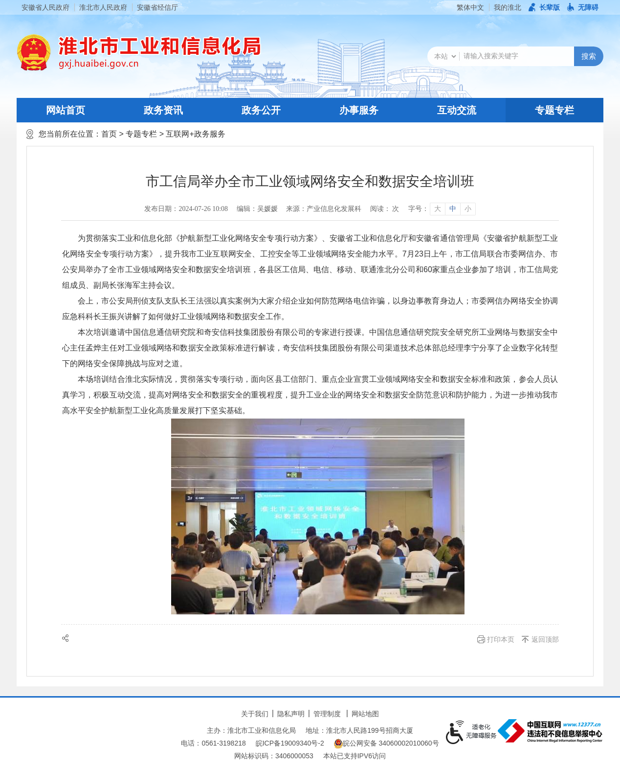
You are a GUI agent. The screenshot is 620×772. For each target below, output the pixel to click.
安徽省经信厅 (157, 7)
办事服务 (358, 110)
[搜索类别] (445, 56)
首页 (109, 134)
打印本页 (500, 639)
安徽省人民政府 (45, 7)
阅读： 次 (384, 208)
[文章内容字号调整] (441, 209)
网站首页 (65, 110)
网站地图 (365, 714)
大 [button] (437, 208)
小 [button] (468, 208)
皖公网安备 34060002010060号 (386, 744)
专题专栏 (554, 110)
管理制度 (327, 714)
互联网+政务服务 (195, 134)
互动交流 (456, 110)
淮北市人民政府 (103, 7)
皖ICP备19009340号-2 (290, 743)
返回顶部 (545, 639)
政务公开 (261, 110)
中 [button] (452, 208)
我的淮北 (507, 7)
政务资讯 (163, 110)
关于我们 (254, 714)
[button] (544, 7)
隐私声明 (291, 714)
